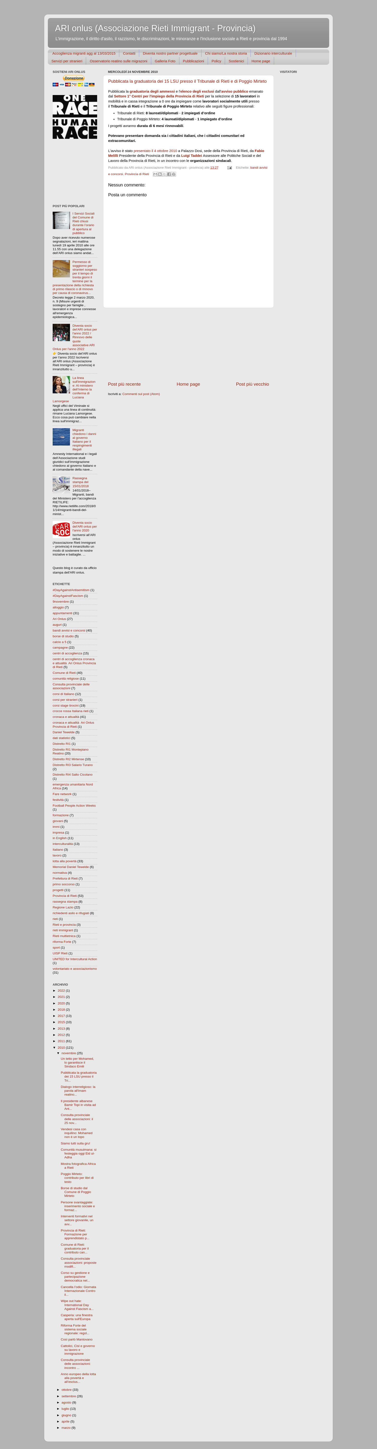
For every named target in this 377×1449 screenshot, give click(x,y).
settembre (69, 1396)
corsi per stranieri (65, 700)
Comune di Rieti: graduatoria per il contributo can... (75, 1248)
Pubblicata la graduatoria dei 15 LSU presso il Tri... (79, 1076)
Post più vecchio (252, 384)
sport (56, 947)
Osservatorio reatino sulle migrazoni (118, 61)
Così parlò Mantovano (77, 1339)
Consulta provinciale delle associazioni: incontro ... (76, 1363)
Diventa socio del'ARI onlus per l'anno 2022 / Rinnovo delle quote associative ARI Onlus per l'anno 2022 (75, 337)
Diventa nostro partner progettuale (170, 53)
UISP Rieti (60, 953)
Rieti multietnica (64, 936)
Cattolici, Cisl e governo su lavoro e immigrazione (78, 1349)
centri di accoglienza (67, 653)
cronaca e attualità (66, 717)
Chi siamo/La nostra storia (226, 53)
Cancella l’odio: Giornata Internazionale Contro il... (78, 1290)
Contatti (129, 53)
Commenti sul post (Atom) (141, 394)
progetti (58, 890)
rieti (55, 919)
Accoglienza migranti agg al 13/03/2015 (84, 53)
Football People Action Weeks (74, 805)
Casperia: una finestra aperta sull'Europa (77, 1317)
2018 (62, 1009)
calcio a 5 (59, 642)
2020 (62, 1003)
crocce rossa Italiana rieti (70, 711)
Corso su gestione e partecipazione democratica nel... (75, 1276)
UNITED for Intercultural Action (75, 959)
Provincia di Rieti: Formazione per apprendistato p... (75, 1234)
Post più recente (124, 384)
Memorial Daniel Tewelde (71, 867)
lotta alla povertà (64, 861)
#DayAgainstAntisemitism (71, 590)
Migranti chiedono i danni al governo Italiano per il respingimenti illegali (84, 439)
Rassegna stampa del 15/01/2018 (80, 482)
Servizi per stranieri (66, 61)
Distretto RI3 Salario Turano (73, 765)
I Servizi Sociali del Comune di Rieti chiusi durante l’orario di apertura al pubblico (83, 223)
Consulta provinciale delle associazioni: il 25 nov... (77, 1118)
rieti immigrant (63, 930)
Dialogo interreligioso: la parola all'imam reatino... (78, 1090)
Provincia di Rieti (137, 174)
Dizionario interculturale (273, 53)
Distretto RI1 (62, 744)
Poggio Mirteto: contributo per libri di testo (77, 1177)
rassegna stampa (65, 901)
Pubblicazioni (193, 61)
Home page (260, 61)
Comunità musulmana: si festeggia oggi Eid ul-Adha (79, 1153)
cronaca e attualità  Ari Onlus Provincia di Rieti (73, 724)
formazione (61, 815)
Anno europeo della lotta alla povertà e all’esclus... (78, 1378)
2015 (62, 1022)
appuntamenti (62, 613)
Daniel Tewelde (64, 732)
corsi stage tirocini (66, 705)
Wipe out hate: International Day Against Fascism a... (77, 1304)
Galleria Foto (165, 61)
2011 (62, 1041)
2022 (62, 990)
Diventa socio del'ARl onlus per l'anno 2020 (84, 526)
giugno (67, 1415)
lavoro (57, 855)
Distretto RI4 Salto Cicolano (73, 774)
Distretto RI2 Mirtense (68, 759)
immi (56, 827)
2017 (62, 1016)
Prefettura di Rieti (65, 878)
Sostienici (236, 61)
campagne (60, 647)
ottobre (67, 1390)
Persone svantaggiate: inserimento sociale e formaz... (78, 1206)
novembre (69, 1053)
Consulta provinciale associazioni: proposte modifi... (79, 1262)
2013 (62, 1028)
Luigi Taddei (191, 156)
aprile (66, 1421)
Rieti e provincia (64, 924)
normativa (60, 873)
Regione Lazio (63, 907)
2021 (62, 997)
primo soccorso (64, 884)
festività (58, 800)
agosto (67, 1402)
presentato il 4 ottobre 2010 (155, 151)
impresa (58, 832)
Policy (216, 61)
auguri (57, 624)
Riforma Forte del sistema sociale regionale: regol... (75, 1329)
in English (60, 838)
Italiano (58, 849)
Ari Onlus (59, 619)
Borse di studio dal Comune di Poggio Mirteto (76, 1192)
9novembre (61, 601)
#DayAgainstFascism (68, 596)
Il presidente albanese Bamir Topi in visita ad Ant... (78, 1105)
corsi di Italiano (63, 694)
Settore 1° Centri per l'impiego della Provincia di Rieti (159, 96)
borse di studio (63, 636)
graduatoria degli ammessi (152, 91)
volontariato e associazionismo (75, 968)
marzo (66, 1428)
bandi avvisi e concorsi (69, 630)
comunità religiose (66, 678)
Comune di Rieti (64, 673)
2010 (62, 1047)
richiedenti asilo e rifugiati (71, 913)
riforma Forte (62, 942)
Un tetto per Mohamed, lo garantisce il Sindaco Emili (77, 1062)
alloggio (58, 607)
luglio (66, 1409)
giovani (58, 821)
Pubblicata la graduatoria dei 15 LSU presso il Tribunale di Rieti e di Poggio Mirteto (187, 81)
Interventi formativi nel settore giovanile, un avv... (77, 1220)
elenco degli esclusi (197, 91)
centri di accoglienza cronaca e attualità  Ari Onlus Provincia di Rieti (74, 663)
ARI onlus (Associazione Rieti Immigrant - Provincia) (155, 28)
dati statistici (61, 738)
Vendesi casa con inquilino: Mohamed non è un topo (77, 1133)
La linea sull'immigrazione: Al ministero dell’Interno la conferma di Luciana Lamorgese (74, 389)
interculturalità (63, 844)
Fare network (62, 794)
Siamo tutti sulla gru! (75, 1143)
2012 (62, 1035)
